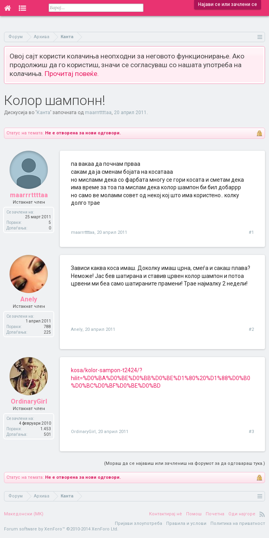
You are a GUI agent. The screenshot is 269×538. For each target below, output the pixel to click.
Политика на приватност (237, 523)
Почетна (215, 514)
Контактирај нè (165, 514)
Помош (194, 514)
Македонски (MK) (23, 514)
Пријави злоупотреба (138, 523)
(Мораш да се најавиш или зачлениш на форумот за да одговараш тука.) (184, 463)
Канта (43, 112)
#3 (251, 431)
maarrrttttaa (98, 112)
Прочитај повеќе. (72, 74)
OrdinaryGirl (83, 431)
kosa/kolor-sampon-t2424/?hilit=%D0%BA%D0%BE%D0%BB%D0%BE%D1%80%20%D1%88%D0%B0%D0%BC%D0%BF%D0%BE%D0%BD (160, 378)
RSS (262, 514)
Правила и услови (186, 523)
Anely (76, 329)
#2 (251, 329)
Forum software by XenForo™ (61, 529)
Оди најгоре (241, 514)
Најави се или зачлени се (227, 4)
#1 (251, 232)
